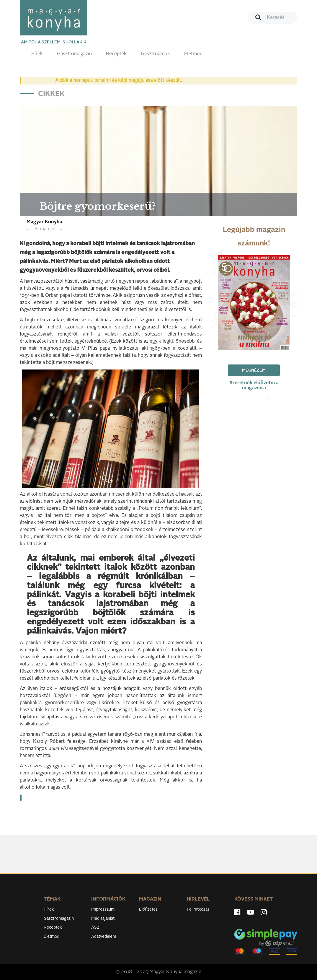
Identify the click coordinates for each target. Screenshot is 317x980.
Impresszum (103, 909)
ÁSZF (96, 927)
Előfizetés (148, 909)
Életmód (193, 54)
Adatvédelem (103, 937)
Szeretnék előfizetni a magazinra (254, 385)
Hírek (37, 54)
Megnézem (254, 370)
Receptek (116, 54)
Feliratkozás (198, 909)
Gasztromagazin (74, 54)
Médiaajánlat (103, 918)
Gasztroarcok (155, 54)
